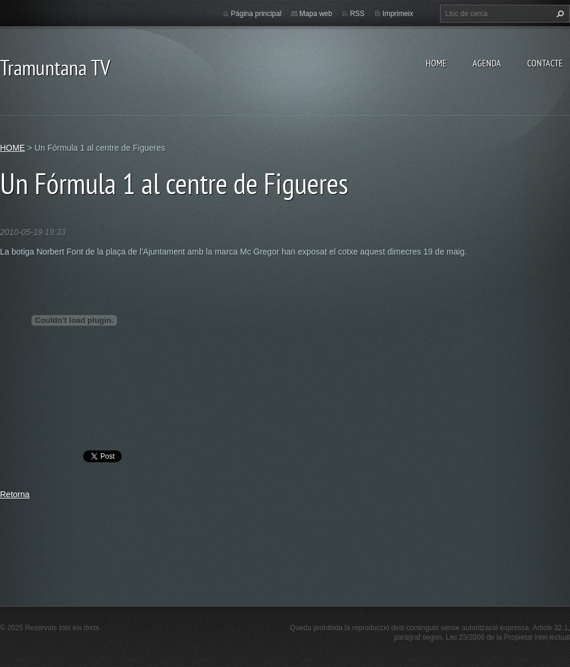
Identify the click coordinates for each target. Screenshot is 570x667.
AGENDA (487, 63)
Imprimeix (397, 13)
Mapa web (315, 13)
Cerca (559, 14)
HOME (436, 63)
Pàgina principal (256, 13)
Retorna (15, 494)
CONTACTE (545, 63)
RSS (357, 13)
